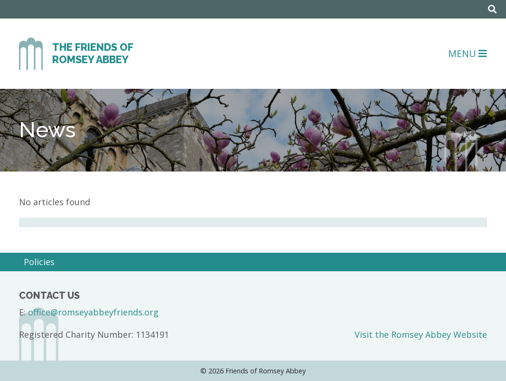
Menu (467, 53)
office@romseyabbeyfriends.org (93, 312)
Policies (39, 261)
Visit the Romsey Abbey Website (421, 334)
